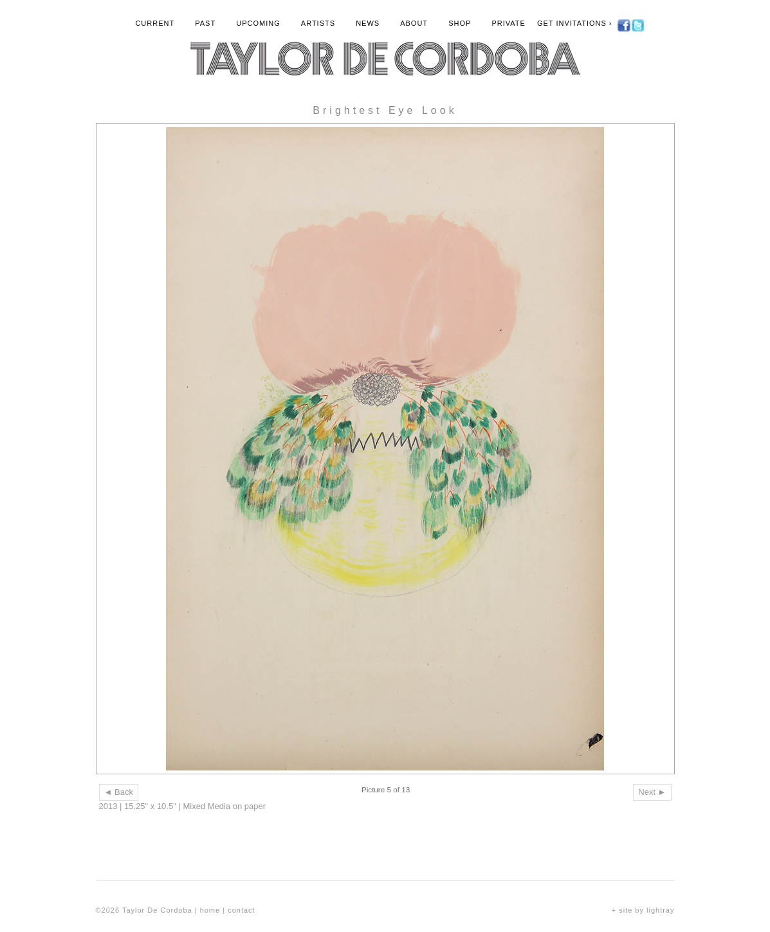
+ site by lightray (643, 910)
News (368, 23)
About (414, 23)
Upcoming (258, 23)
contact (241, 910)
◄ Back (118, 792)
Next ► (652, 792)
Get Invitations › (574, 23)
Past (205, 23)
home (210, 910)
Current (154, 23)
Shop (459, 23)
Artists (318, 23)
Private (508, 23)
